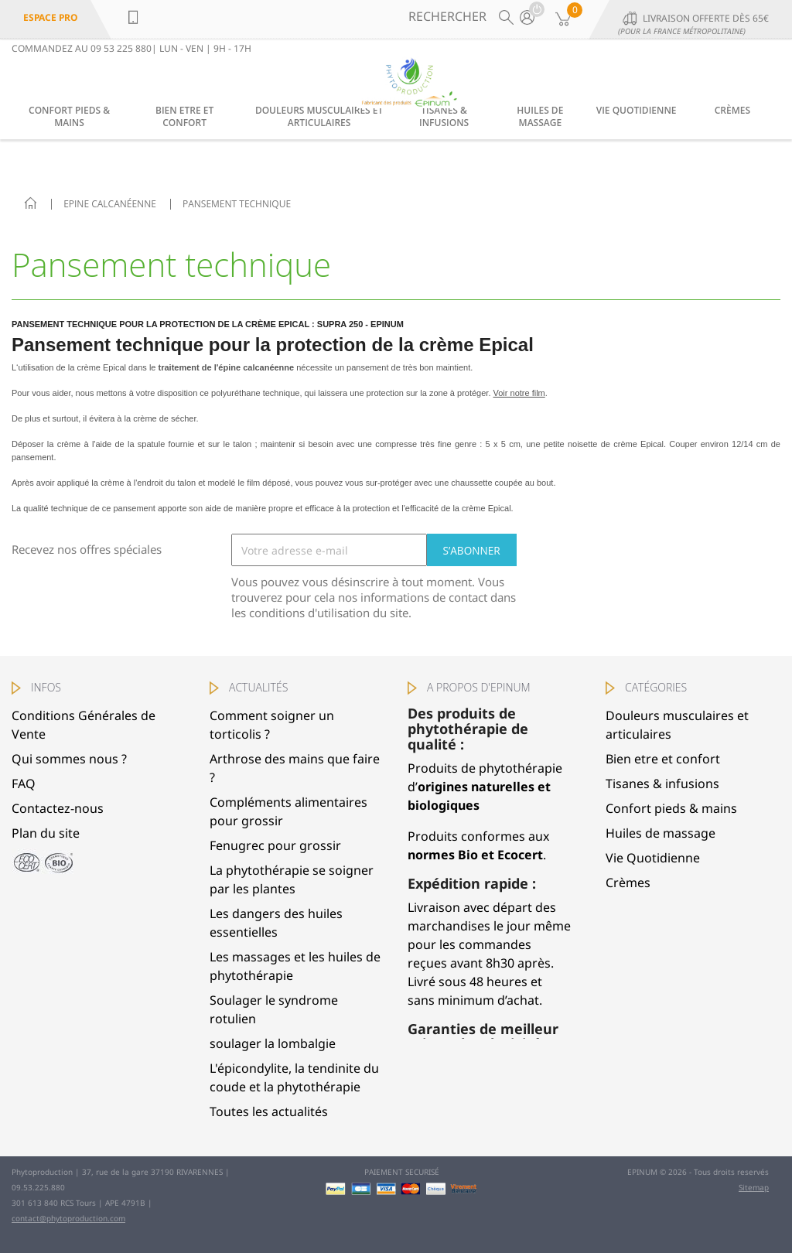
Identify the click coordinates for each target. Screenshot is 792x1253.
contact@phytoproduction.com (68, 1218)
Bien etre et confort (184, 116)
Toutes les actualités (269, 1111)
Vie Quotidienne (636, 110)
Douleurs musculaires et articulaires (319, 116)
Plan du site (46, 833)
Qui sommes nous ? (69, 758)
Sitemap (754, 1187)
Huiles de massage (540, 116)
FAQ (24, 783)
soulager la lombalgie (273, 1043)
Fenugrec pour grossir (275, 845)
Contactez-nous (58, 808)
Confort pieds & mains (69, 116)
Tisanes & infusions (444, 116)
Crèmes (732, 110)
